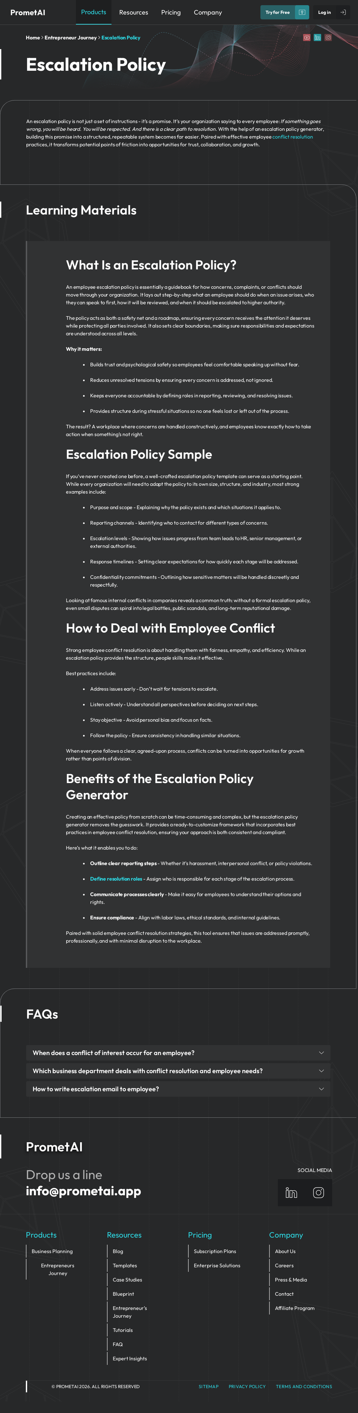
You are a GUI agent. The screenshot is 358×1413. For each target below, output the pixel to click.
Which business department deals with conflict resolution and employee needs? (178, 1071)
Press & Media (291, 1279)
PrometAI (27, 12)
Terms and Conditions (304, 1386)
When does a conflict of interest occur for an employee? (178, 1053)
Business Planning (52, 1251)
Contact (284, 1294)
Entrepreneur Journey (71, 37)
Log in (324, 12)
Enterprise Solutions (217, 1265)
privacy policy (247, 1386)
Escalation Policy (121, 37)
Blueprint (123, 1294)
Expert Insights (130, 1358)
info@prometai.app (83, 1190)
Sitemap (208, 1386)
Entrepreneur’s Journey (130, 1312)
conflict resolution (292, 136)
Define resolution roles (116, 878)
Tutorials (123, 1330)
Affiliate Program (295, 1308)
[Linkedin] (317, 37)
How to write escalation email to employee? (178, 1089)
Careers (284, 1265)
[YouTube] (307, 37)
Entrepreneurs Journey (57, 1269)
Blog (118, 1251)
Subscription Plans (215, 1251)
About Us (285, 1251)
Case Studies (127, 1279)
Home (33, 37)
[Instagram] (328, 37)
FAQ (118, 1344)
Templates (125, 1265)
